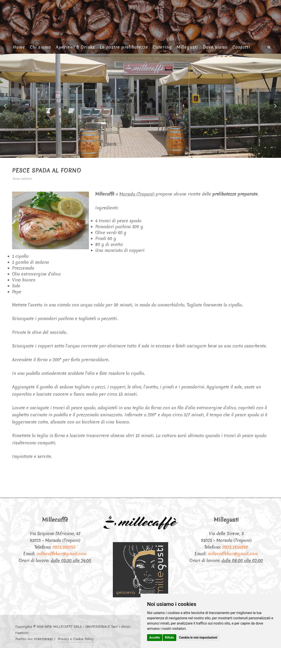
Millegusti (187, 47)
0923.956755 (64, 547)
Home (19, 47)
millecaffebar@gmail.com (61, 554)
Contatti (241, 47)
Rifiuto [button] (169, 637)
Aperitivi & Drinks (75, 47)
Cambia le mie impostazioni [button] (198, 637)
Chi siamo (40, 47)
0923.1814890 (235, 547)
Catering (162, 47)
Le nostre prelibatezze (124, 47)
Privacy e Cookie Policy (76, 639)
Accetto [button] (154, 637)
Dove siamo (215, 47)
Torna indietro (22, 179)
